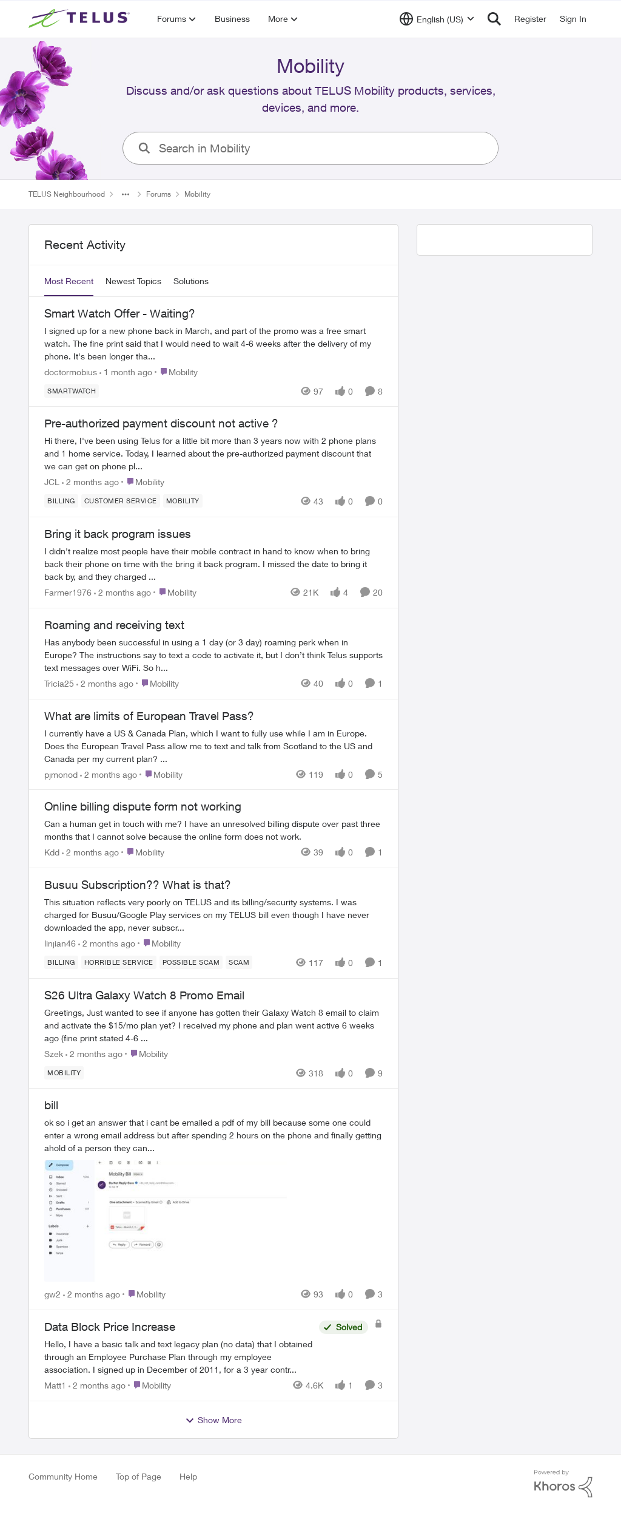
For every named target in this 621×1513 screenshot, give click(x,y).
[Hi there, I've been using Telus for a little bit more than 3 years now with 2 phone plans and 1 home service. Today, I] (213, 453)
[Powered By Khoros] (563, 1484)
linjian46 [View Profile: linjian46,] (60, 943)
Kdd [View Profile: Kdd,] (51, 852)
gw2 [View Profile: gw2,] (52, 1294)
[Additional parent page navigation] (125, 194)
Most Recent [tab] (68, 281)
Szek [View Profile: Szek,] (53, 1053)
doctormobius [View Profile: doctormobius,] (70, 371)
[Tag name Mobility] (183, 501)
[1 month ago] (125, 371)
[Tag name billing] (61, 501)
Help (188, 1476)
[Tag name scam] (239, 962)
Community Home (63, 1476)
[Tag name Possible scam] (191, 962)
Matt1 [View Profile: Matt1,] (55, 1385)
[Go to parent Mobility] (176, 371)
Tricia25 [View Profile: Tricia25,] (59, 683)
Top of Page (138, 1476)
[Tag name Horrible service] (118, 962)
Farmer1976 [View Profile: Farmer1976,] (68, 592)
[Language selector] (437, 19)
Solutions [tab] (191, 281)
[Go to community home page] (81, 19)
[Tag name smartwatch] (71, 390)
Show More (213, 1420)
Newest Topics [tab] (133, 281)
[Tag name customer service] (120, 501)
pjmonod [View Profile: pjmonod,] (61, 774)
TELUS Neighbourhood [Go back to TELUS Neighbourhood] (67, 194)
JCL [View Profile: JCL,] (51, 482)
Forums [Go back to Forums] (158, 194)
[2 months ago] (90, 481)
